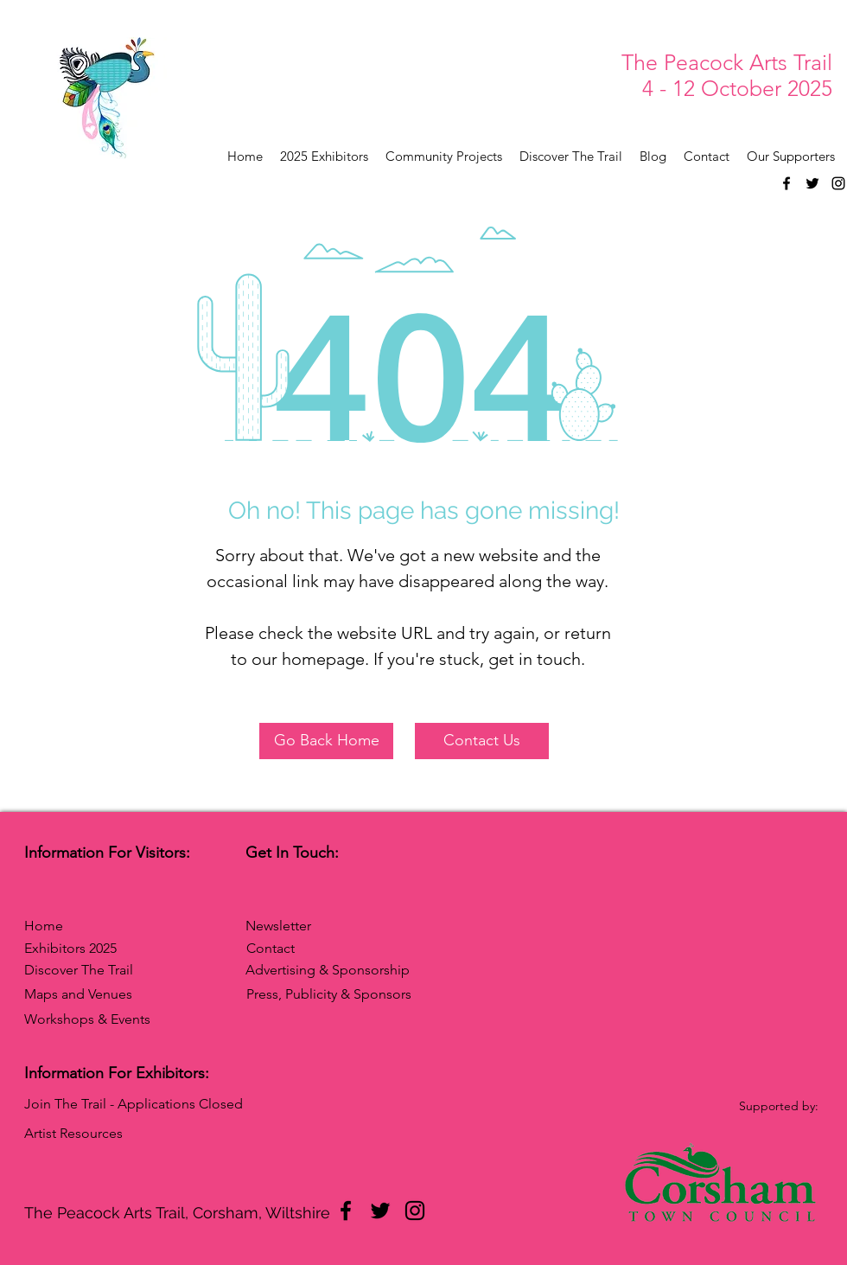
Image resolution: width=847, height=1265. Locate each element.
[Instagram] (838, 183)
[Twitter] (812, 183)
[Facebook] (786, 183)
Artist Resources (73, 1133)
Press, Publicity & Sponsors (328, 994)
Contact (270, 948)
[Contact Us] (482, 741)
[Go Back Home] (326, 741)
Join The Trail (65, 1104)
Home (43, 925)
